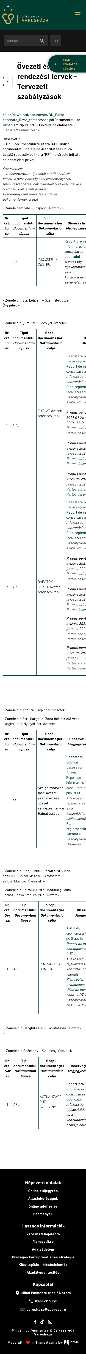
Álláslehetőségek (43, 1198)
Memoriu (74, 834)
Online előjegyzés (43, 1191)
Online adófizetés (43, 1206)
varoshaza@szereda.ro (43, 1309)
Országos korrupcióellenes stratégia (43, 1257)
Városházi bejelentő (43, 1234)
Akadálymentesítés (43, 1272)
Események (43, 1214)
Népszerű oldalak (43, 1182)
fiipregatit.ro (43, 1241)
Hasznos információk (43, 1226)
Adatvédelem (43, 1249)
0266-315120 (43, 1301)
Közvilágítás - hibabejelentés (43, 1264)
